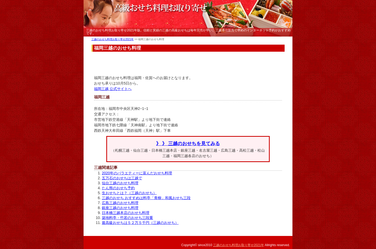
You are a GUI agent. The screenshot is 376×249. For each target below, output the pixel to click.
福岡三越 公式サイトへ (113, 89)
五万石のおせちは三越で (122, 178)
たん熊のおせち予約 (118, 188)
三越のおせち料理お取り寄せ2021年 (112, 39)
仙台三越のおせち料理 (120, 183)
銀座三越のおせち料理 (120, 208)
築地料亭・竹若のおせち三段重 (127, 218)
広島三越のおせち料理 (120, 203)
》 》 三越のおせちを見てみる (188, 143)
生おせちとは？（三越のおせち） (129, 193)
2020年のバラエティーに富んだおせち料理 (137, 173)
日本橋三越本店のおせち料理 (125, 213)
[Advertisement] (189, 63)
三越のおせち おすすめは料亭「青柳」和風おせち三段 (146, 198)
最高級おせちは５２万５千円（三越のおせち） (140, 223)
